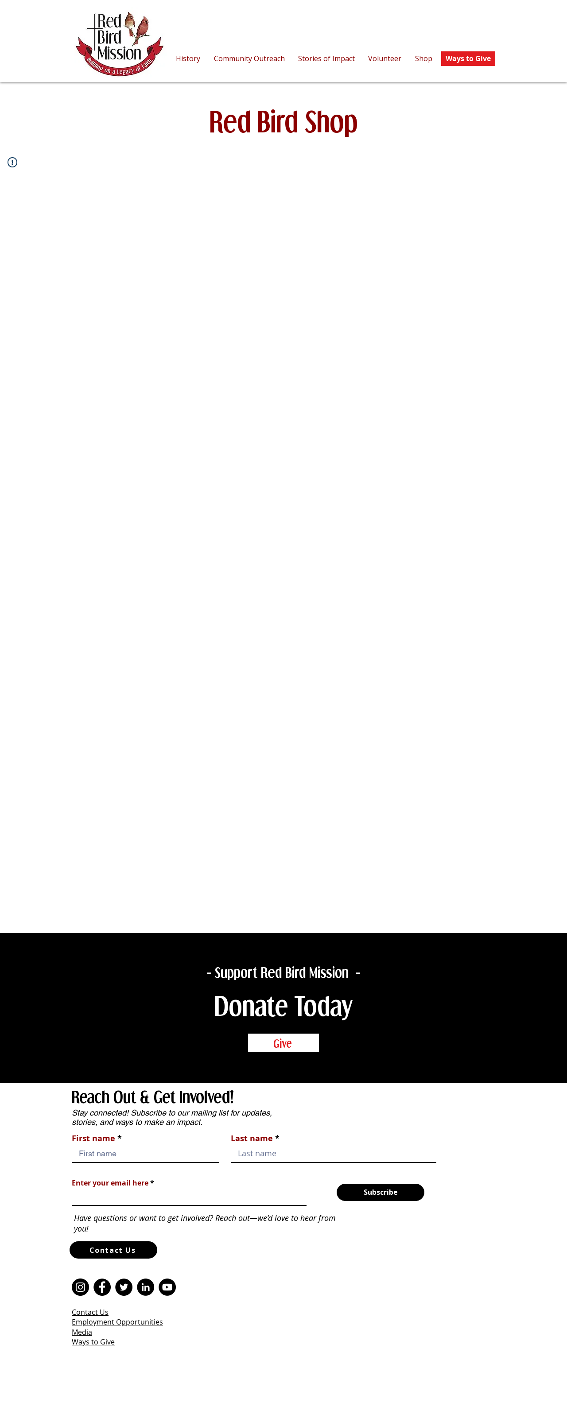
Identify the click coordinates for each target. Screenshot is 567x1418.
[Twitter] (123, 1287)
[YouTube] (167, 1287)
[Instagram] (80, 1287)
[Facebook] (102, 1287)
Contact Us (90, 1312)
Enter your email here (110, 1182)
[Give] (283, 1043)
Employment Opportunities (117, 1322)
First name (93, 1139)
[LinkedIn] (145, 1287)
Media (82, 1332)
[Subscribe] (380, 1192)
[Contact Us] (113, 1250)
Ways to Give (93, 1342)
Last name (252, 1139)
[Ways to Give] (468, 58)
